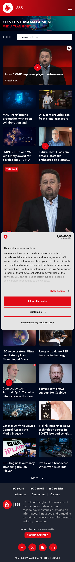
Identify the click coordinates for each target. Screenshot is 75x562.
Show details (57, 290)
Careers (55, 494)
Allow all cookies (37, 301)
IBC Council (37, 488)
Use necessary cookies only (37, 322)
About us (20, 494)
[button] (69, 8)
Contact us (38, 494)
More (34, 478)
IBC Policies (56, 488)
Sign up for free (37, 535)
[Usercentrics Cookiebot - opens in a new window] (57, 237)
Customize (38, 311)
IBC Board (18, 488)
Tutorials (11, 169)
